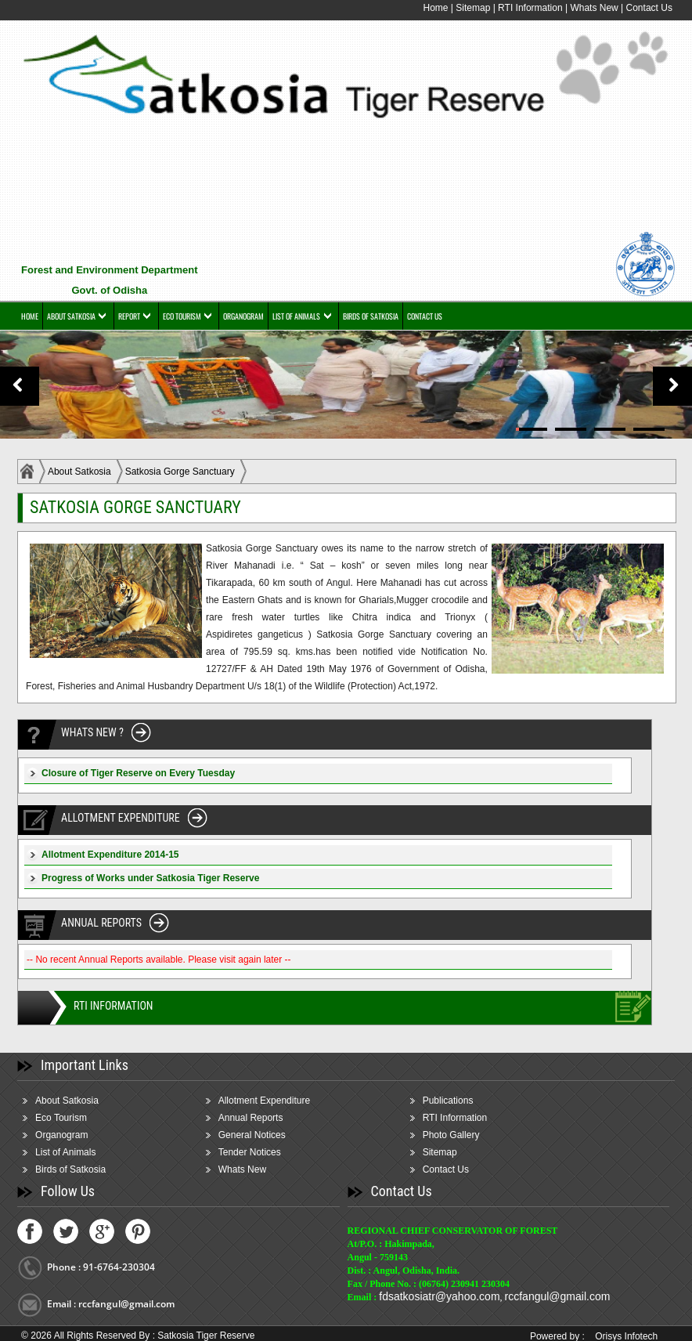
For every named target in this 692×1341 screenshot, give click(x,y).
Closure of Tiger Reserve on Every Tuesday (138, 773)
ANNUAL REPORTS (101, 922)
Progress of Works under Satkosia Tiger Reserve (150, 878)
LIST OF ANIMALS (296, 316)
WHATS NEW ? (92, 732)
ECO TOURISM (182, 316)
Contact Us (649, 7)
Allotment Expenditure (264, 1100)
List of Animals (65, 1152)
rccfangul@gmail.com (558, 1296)
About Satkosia (79, 471)
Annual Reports (250, 1117)
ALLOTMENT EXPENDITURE (120, 817)
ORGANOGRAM (243, 316)
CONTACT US (424, 316)
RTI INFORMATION (113, 1005)
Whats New (594, 7)
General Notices (252, 1135)
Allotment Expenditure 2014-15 (109, 854)
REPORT (129, 316)
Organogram (61, 1135)
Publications (448, 1100)
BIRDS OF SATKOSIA (370, 316)
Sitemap (473, 7)
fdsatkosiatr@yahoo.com (439, 1296)
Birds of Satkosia (70, 1169)
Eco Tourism (61, 1117)
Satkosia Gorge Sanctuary (180, 471)
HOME (29, 316)
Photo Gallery (451, 1135)
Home (435, 7)
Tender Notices (249, 1152)
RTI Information (531, 7)
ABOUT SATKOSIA (71, 316)
